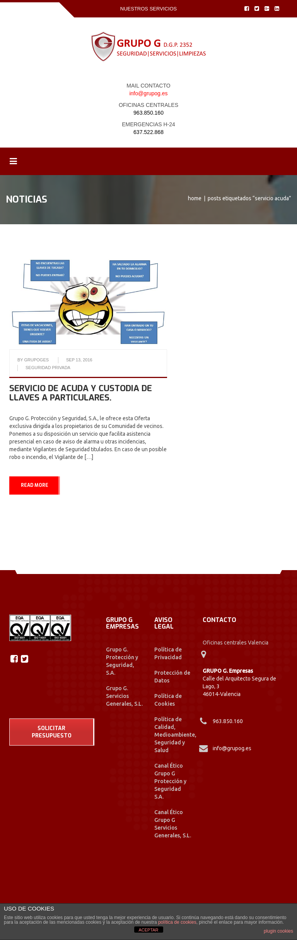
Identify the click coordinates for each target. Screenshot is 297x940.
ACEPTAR (148, 930)
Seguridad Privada (48, 367)
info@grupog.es (148, 93)
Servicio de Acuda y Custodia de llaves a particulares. (80, 393)
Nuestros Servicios (148, 9)
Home (194, 198)
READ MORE (34, 485)
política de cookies (177, 922)
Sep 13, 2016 (79, 359)
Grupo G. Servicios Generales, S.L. (124, 696)
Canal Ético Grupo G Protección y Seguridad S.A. (170, 781)
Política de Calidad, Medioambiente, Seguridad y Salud (175, 734)
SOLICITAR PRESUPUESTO (52, 732)
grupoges (36, 359)
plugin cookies (278, 931)
